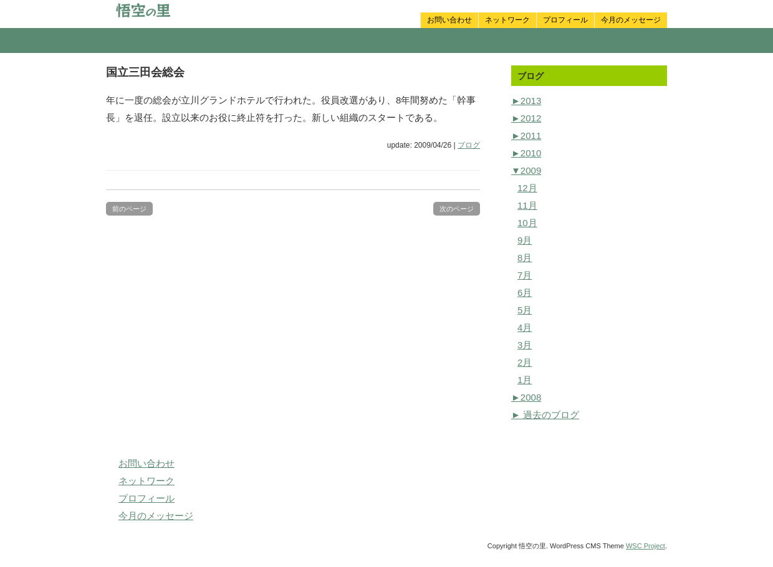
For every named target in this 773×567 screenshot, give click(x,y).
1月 (524, 379)
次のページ (456, 208)
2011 (526, 135)
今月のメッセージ (631, 20)
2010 (526, 153)
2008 (526, 397)
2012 (526, 118)
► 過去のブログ (545, 414)
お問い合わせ (449, 20)
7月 (524, 275)
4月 (524, 327)
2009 (526, 170)
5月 (524, 310)
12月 (527, 188)
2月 (524, 362)
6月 (524, 292)
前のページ (129, 208)
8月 (524, 257)
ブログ (469, 145)
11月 (527, 205)
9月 (524, 240)
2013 (526, 100)
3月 (524, 345)
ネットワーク (507, 20)
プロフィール (565, 20)
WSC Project (645, 546)
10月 (527, 222)
